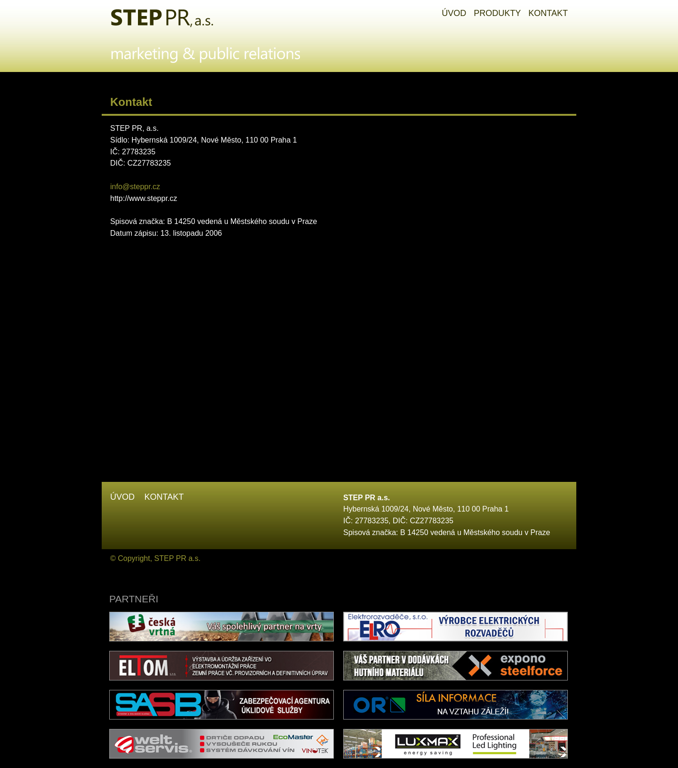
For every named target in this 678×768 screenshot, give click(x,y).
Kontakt (164, 497)
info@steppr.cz (135, 187)
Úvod (122, 497)
